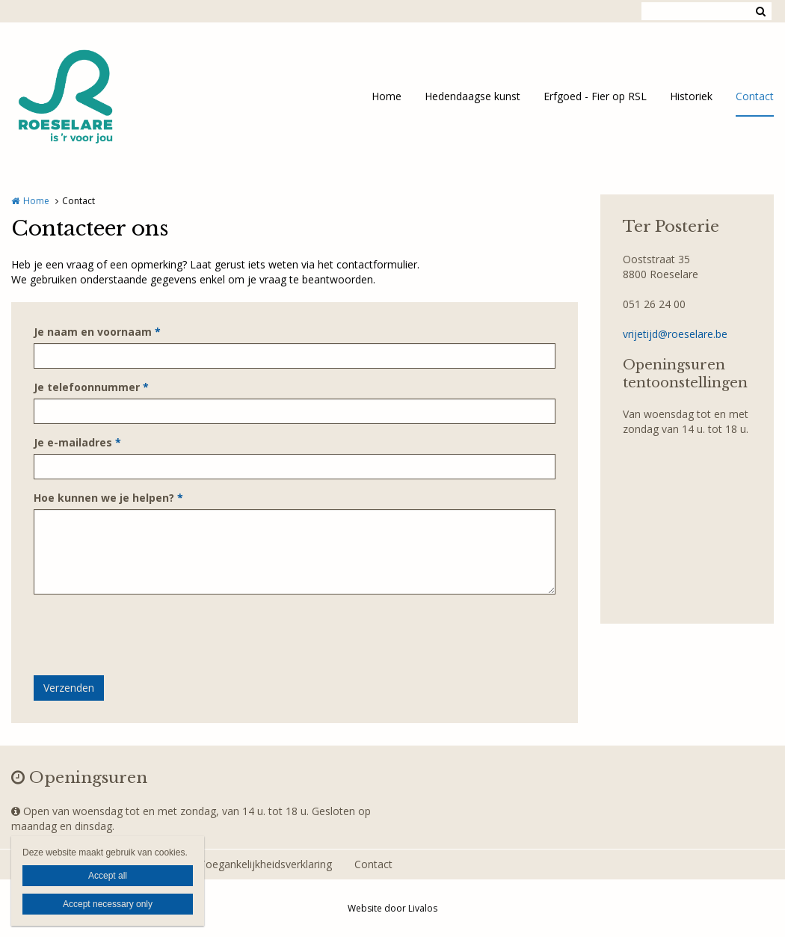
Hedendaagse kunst (472, 96)
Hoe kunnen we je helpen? (108, 498)
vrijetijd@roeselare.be (675, 334)
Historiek (691, 96)
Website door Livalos (392, 908)
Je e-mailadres (77, 442)
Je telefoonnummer (91, 387)
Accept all (107, 875)
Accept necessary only (108, 904)
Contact (755, 96)
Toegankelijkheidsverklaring (265, 864)
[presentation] (147, 635)
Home (386, 96)
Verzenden (68, 688)
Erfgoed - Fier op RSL (595, 96)
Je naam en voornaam (97, 332)
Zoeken (760, 11)
